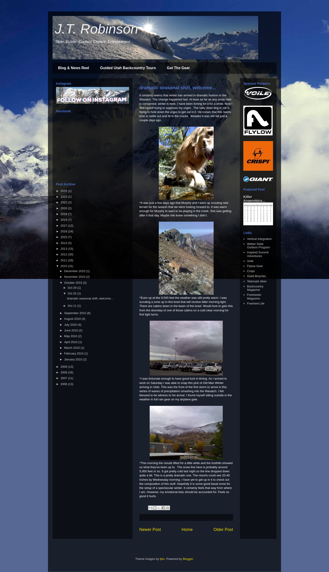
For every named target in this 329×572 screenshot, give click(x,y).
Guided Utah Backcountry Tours (128, 68)
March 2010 (72, 347)
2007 (64, 378)
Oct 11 (72, 305)
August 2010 (73, 318)
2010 (64, 266)
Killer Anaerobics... (254, 198)
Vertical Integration (259, 239)
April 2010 (71, 342)
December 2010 (75, 271)
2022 (64, 202)
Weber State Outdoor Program (258, 245)
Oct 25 (72, 293)
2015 (64, 237)
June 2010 (71, 330)
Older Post (223, 529)
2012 (64, 254)
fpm (162, 559)
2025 (64, 191)
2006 (64, 384)
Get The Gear (178, 68)
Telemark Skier (257, 281)
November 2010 (75, 276)
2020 (64, 208)
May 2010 (71, 336)
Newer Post (150, 529)
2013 (64, 248)
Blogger (188, 559)
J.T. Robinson (96, 29)
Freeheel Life (255, 303)
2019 (64, 214)
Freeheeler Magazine (254, 296)
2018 (64, 219)
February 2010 (74, 353)
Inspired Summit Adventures (257, 254)
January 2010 (73, 359)
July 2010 (71, 324)
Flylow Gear (255, 266)
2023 (64, 196)
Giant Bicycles (256, 276)
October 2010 (73, 282)
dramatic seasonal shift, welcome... (177, 87)
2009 (64, 366)
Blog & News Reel (73, 68)
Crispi (251, 271)
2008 (64, 372)
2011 (64, 260)
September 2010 (75, 313)
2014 (64, 243)
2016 (64, 231)
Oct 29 (72, 287)
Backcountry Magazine (255, 288)
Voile (250, 261)
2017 (64, 225)
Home (187, 529)
